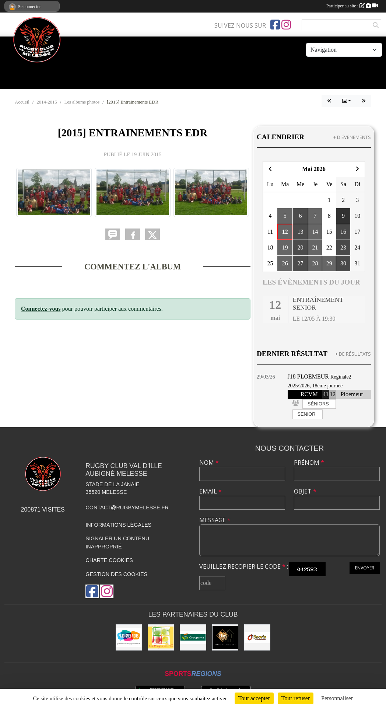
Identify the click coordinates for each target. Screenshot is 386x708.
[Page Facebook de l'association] (275, 24)
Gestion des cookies (116, 574)
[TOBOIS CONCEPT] (225, 637)
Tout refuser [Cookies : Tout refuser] (295, 698)
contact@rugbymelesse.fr (126, 507)
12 (333, 394)
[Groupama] (193, 637)
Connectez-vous (41, 309)
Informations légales (118, 525)
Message (215, 520)
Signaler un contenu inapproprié (117, 543)
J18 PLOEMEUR (308, 376)
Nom (209, 462)
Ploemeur (352, 394)
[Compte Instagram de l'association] (286, 24)
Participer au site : (352, 5)
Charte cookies (109, 560)
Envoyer (364, 568)
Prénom (309, 462)
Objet (305, 491)
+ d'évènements (352, 137)
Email (210, 491)
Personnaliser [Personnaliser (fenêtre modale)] (337, 698)
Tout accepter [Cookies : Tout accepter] (254, 698)
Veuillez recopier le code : (243, 566)
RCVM (309, 394)
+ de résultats (353, 353)
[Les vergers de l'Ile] (161, 637)
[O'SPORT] (257, 637)
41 (326, 394)
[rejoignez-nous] (129, 637)
